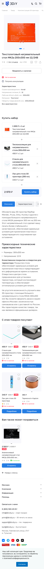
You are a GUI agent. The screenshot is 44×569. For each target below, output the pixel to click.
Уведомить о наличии (21, 71)
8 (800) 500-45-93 (9, 509)
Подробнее (12, 411)
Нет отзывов (12, 62)
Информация (7, 493)
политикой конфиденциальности (16, 558)
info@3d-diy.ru (8, 513)
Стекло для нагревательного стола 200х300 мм (21, 162)
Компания (6, 489)
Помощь (5, 497)
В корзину (11, 366)
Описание (8, 204)
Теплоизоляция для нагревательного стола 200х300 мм (21, 147)
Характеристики (25, 204)
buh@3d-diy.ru (8, 527)
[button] (20, 48)
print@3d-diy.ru (8, 517)
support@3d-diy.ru (9, 522)
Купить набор (30, 192)
